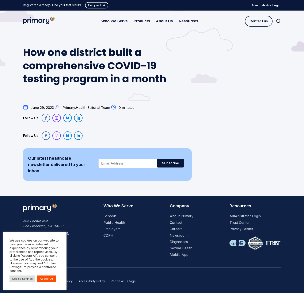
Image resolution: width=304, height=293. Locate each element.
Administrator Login (266, 5)
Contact (176, 222)
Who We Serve (114, 21)
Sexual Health (181, 248)
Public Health (114, 222)
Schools (110, 216)
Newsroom (178, 235)
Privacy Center (241, 229)
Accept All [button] (46, 278)
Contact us (259, 21)
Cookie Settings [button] (22, 278)
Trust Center (239, 222)
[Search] (278, 21)
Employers (112, 229)
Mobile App (179, 254)
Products (142, 21)
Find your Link (96, 5)
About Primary (181, 216)
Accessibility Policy (92, 281)
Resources (188, 21)
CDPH (108, 235)
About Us (164, 21)
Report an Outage (123, 281)
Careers (176, 229)
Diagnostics (179, 242)
